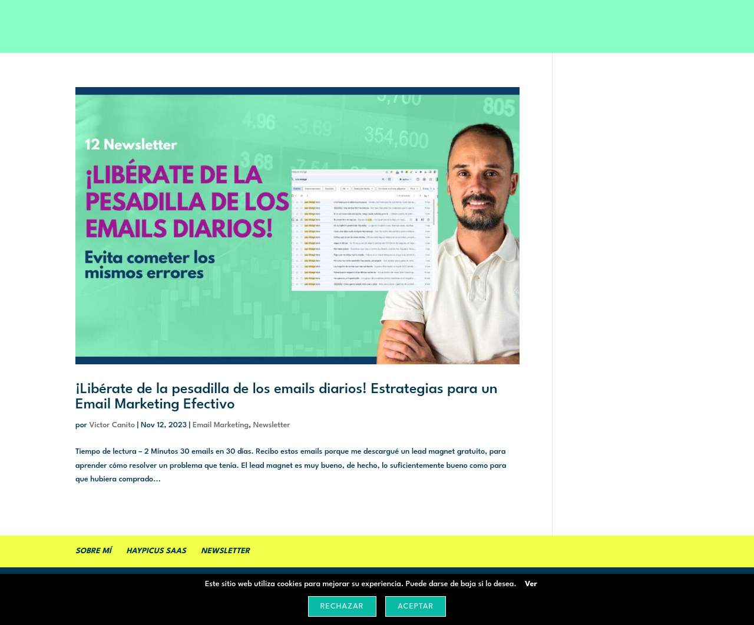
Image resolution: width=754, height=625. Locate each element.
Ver (531, 584)
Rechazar (342, 606)
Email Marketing (221, 425)
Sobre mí (93, 551)
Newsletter (271, 425)
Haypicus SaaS (156, 551)
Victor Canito (112, 425)
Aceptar (416, 606)
